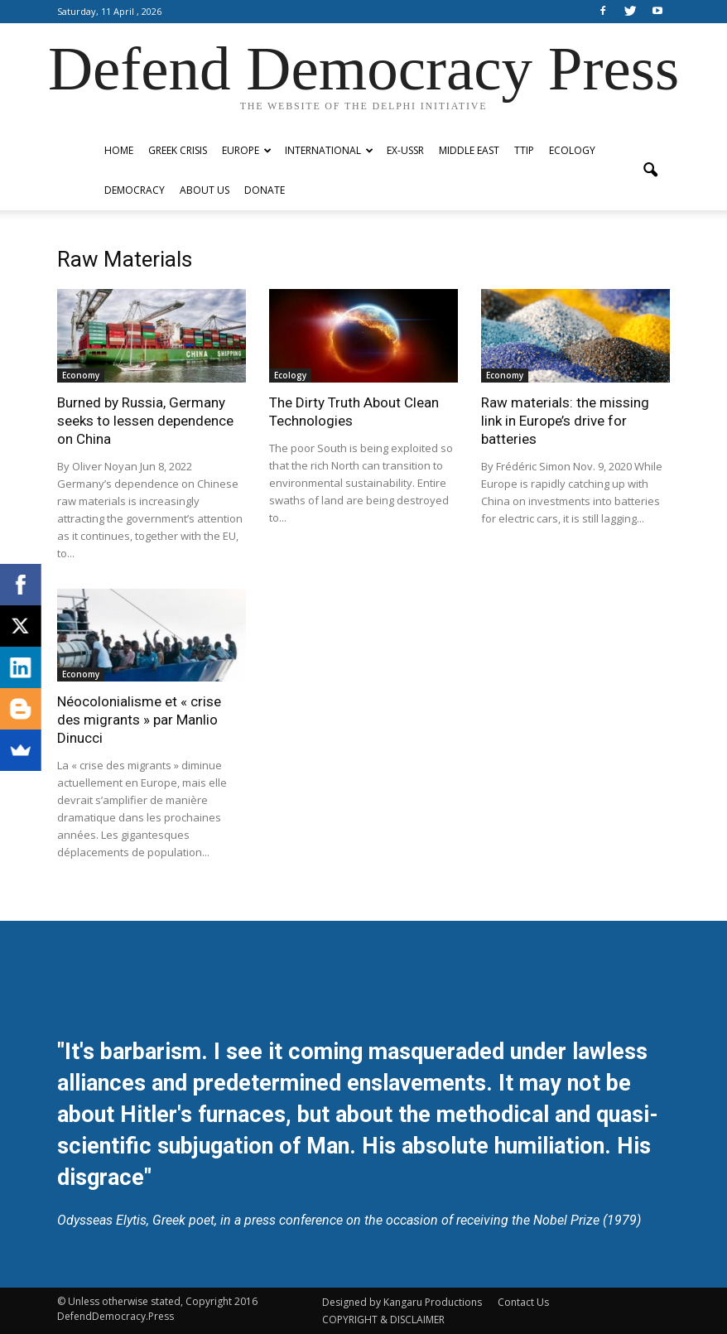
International (329, 150)
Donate (264, 190)
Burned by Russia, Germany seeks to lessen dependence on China (145, 420)
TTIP (524, 150)
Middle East (469, 150)
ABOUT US (204, 190)
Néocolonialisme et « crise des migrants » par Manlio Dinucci (139, 719)
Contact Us (523, 1302)
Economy (80, 375)
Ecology (572, 150)
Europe (247, 150)
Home (118, 150)
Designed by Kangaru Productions (402, 1302)
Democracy (134, 190)
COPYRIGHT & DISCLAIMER (383, 1319)
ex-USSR (405, 150)
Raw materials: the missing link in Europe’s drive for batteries (565, 420)
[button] (650, 170)
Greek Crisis (177, 150)
